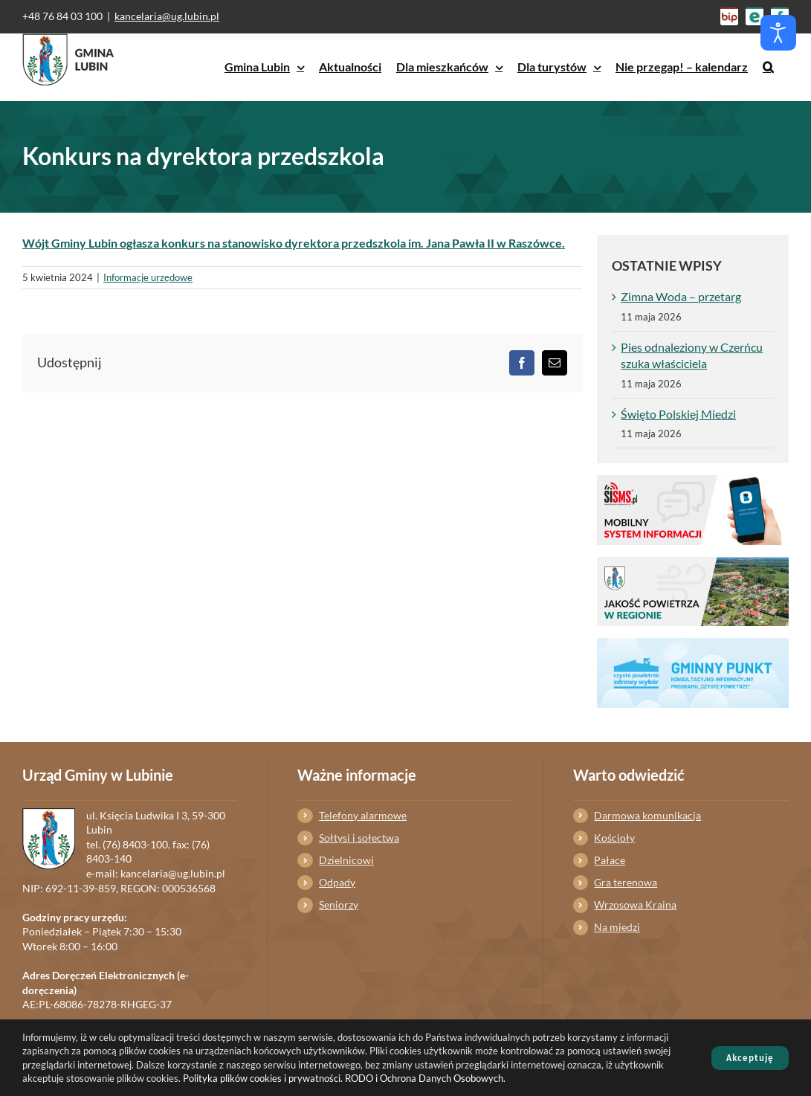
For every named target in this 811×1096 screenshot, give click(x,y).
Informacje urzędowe (148, 277)
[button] (768, 66)
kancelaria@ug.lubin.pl (166, 16)
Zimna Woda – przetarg (681, 296)
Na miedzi (617, 927)
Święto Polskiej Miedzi (678, 414)
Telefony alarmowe (363, 815)
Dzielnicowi (346, 860)
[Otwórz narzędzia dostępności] (778, 33)
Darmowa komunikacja (647, 815)
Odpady (337, 882)
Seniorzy (338, 904)
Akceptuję (750, 1058)
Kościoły (614, 837)
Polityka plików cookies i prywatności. (263, 1078)
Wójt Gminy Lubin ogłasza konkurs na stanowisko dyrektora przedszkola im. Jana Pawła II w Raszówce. (293, 243)
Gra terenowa (625, 882)
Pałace (609, 860)
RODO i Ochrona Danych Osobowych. (425, 1078)
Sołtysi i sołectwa (359, 837)
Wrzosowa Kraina (635, 904)
